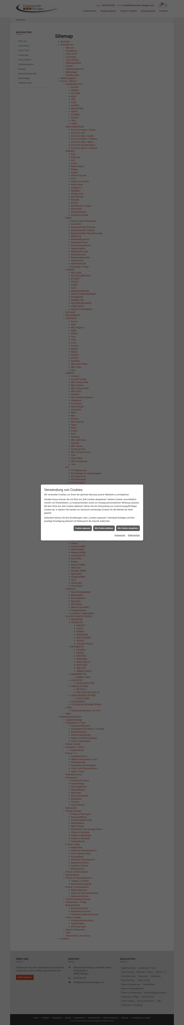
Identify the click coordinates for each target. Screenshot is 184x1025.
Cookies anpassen (82, 469)
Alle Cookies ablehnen (104, 469)
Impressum (120, 476)
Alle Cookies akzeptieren (128, 469)
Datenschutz (134, 476)
